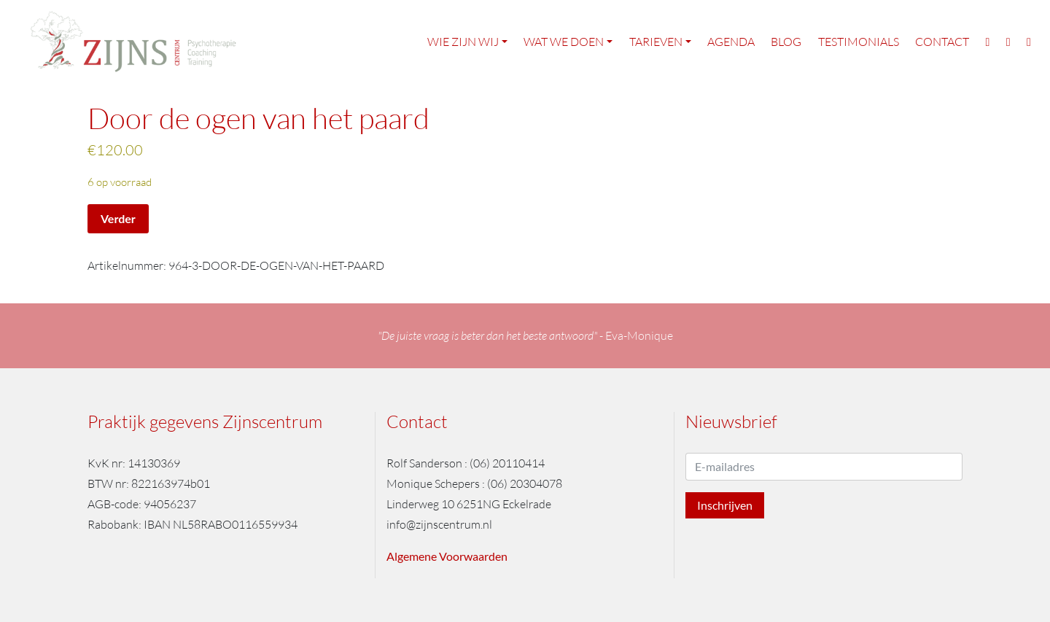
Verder (118, 218)
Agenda (731, 42)
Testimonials (858, 42)
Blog (786, 42)
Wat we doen (564, 42)
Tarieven (655, 42)
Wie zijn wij (463, 42)
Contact (942, 42)
